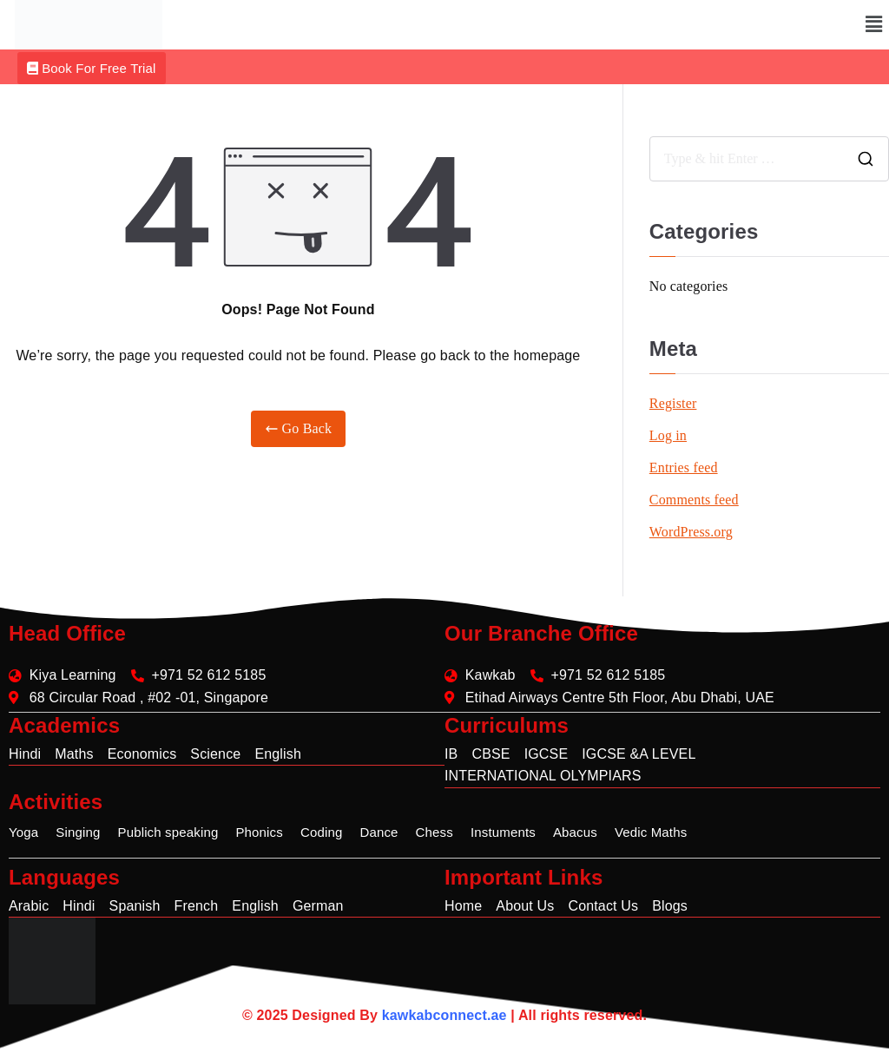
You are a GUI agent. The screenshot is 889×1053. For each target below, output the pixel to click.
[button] (874, 24)
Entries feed (683, 467)
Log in (668, 435)
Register (673, 403)
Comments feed (694, 499)
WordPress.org (691, 531)
